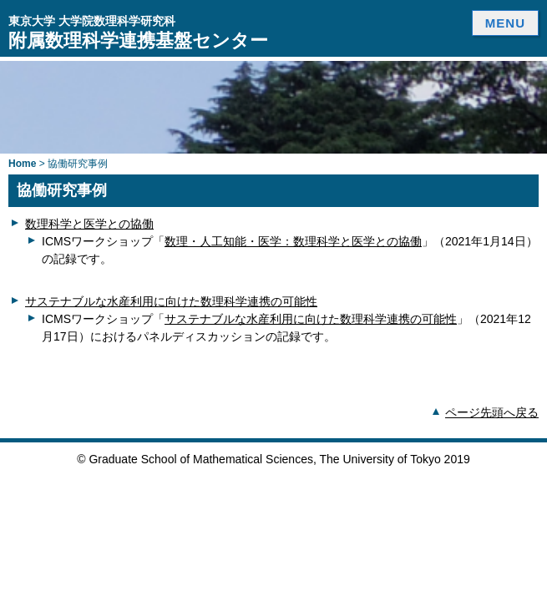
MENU (505, 23)
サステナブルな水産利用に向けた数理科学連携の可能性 (171, 301)
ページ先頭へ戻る (492, 412)
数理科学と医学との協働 (89, 223)
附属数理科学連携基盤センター (138, 32)
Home (22, 163)
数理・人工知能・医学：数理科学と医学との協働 (293, 241)
